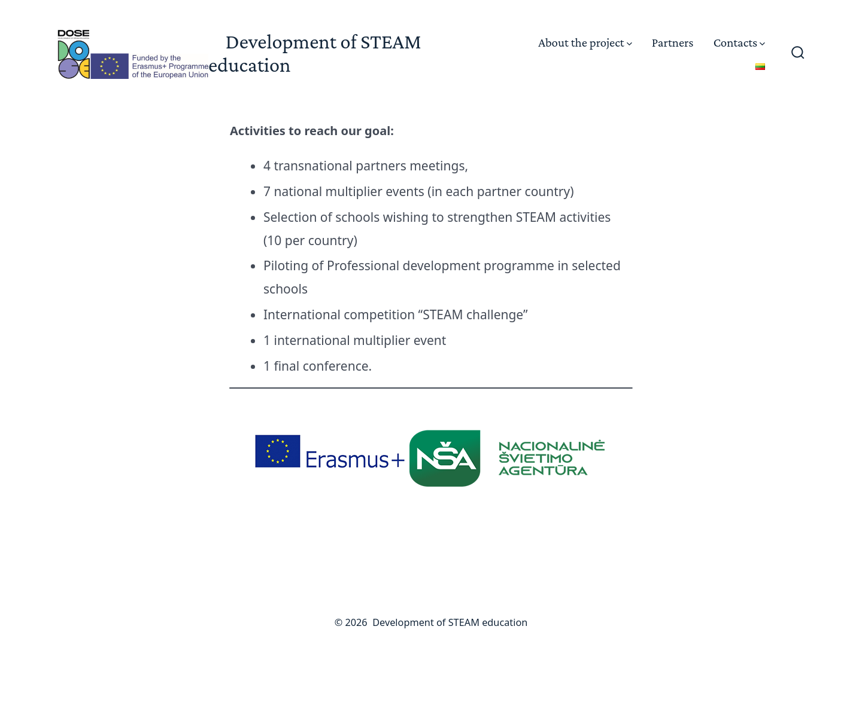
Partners (673, 42)
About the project (585, 42)
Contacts (739, 42)
